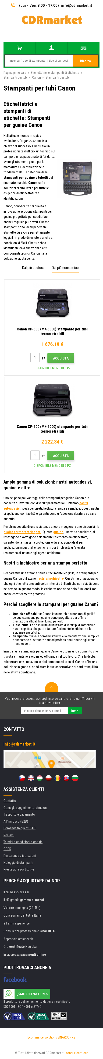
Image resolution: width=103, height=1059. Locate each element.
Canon (36, 77)
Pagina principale (15, 72)
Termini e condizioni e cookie (23, 842)
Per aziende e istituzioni (20, 856)
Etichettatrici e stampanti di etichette (55, 72)
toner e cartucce (77, 1053)
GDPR (7, 849)
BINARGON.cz (66, 1037)
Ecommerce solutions (42, 1037)
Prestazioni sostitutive (19, 869)
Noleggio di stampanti (18, 863)
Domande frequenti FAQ (20, 828)
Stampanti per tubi (16, 77)
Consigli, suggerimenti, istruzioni (25, 808)
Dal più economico (65, 268)
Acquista (61, 358)
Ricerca (85, 61)
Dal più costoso (33, 268)
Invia (74, 711)
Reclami (9, 835)
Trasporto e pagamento (19, 814)
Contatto (10, 801)
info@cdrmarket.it (76, 5)
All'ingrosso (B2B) (16, 821)
